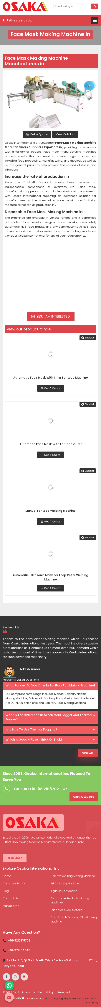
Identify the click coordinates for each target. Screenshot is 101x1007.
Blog (6, 891)
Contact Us (10, 898)
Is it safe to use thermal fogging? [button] (31, 729)
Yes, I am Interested (50, 316)
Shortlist (87, 337)
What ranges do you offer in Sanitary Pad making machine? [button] (50, 685)
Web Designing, (53, 998)
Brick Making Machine (65, 883)
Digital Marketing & (75, 998)
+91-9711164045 (19, 950)
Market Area (11, 906)
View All (88, 753)
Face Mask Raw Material (67, 910)
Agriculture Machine (64, 891)
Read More (14, 858)
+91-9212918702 (17, 20)
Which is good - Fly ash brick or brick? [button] (34, 739)
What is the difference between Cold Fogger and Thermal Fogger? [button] (49, 717)
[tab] (50, 686)
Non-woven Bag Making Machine (73, 876)
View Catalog (65, 134)
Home (7, 876)
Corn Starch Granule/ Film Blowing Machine (74, 919)
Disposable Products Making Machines (70, 900)
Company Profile (14, 883)
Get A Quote (37, 134)
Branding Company (92, 1000)
